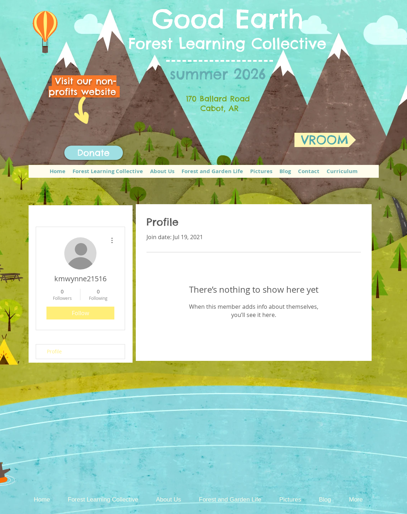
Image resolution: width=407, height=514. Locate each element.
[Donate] (93, 153)
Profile (54, 351)
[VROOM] (325, 140)
